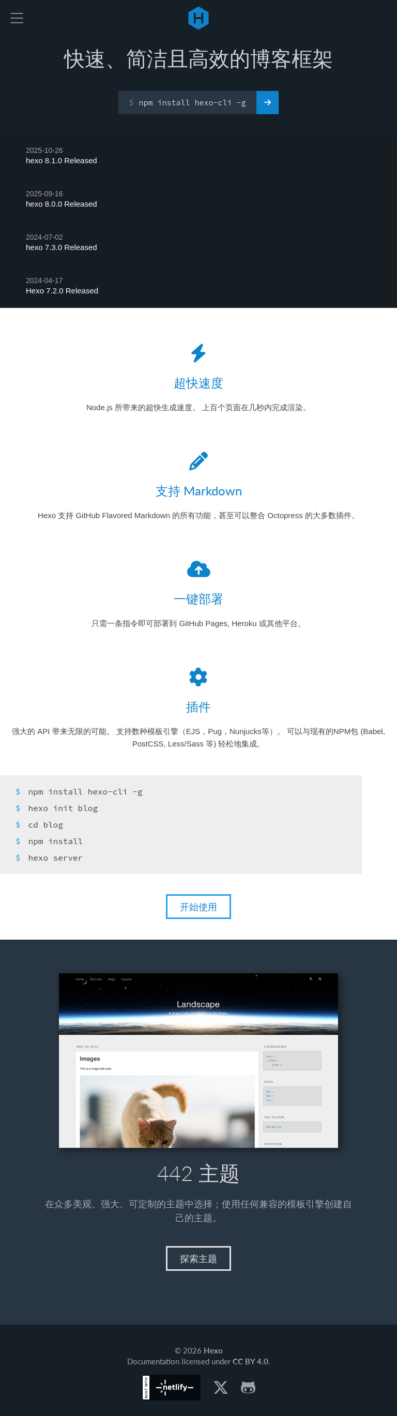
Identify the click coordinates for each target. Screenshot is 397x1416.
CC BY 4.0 (250, 1361)
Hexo (198, 18)
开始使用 (198, 906)
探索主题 (198, 1258)
